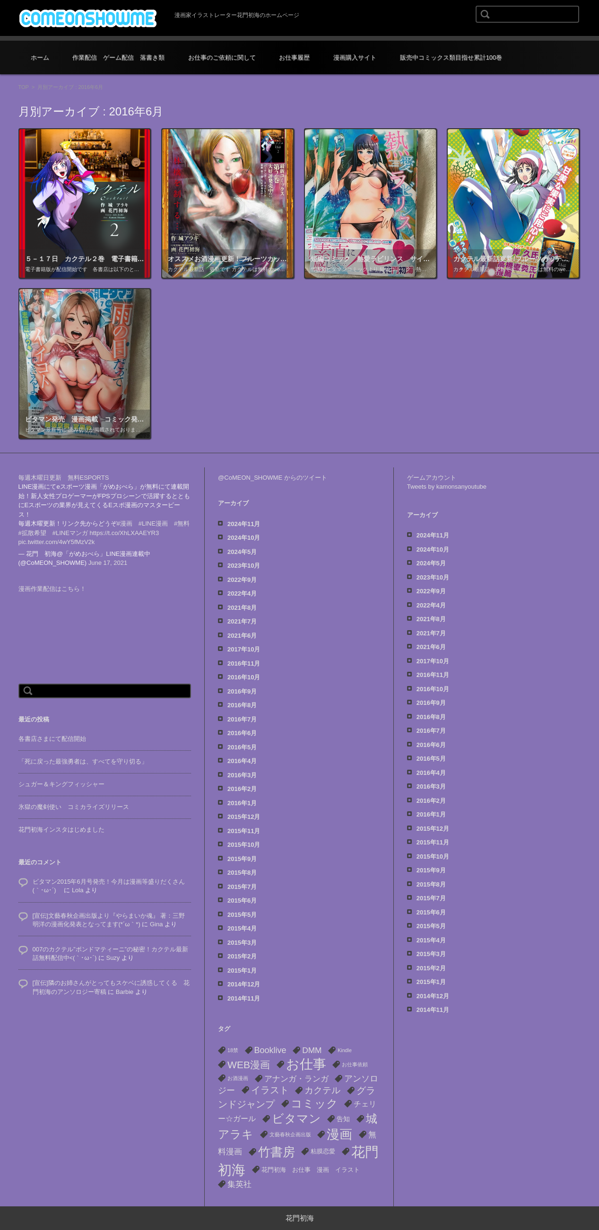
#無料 (182, 523)
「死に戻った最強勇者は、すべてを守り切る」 (83, 761)
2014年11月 (243, 998)
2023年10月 (243, 565)
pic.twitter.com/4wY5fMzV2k (56, 541)
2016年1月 (242, 803)
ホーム (40, 57)
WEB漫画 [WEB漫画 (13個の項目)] (248, 1064)
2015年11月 (243, 831)
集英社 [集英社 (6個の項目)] (239, 1184)
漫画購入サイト (354, 57)
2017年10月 (243, 649)
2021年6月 (242, 635)
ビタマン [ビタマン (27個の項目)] (296, 1118)
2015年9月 (242, 858)
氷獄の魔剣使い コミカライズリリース (73, 806)
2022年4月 (242, 593)
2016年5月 (242, 747)
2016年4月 (242, 760)
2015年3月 (242, 942)
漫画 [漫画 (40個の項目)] (339, 1134)
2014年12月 (243, 984)
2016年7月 (242, 719)
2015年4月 (242, 928)
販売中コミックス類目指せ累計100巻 (451, 57)
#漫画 (124, 523)
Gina (156, 924)
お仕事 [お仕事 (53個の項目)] (306, 1064)
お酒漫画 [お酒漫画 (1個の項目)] (237, 1078)
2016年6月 (242, 733)
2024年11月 (243, 523)
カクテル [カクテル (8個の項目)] (322, 1090)
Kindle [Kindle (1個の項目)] (345, 1050)
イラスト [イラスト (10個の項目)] (270, 1090)
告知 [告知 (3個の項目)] (343, 1119)
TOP (23, 87)
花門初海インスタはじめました (61, 829)
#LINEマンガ (70, 532)
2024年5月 (242, 551)
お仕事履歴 (294, 57)
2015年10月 (243, 844)
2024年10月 (243, 537)
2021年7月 (242, 621)
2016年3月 (242, 775)
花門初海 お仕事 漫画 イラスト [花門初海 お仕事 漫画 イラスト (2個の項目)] (310, 1169)
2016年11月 (243, 663)
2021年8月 (242, 607)
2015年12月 (243, 816)
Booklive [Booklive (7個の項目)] (270, 1050)
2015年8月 (242, 872)
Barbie (125, 991)
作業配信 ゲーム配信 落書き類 (118, 57)
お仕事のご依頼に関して (222, 57)
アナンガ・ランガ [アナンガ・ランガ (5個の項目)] (296, 1078)
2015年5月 (242, 914)
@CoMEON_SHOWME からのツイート (272, 477)
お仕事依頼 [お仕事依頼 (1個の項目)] (355, 1064)
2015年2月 (242, 956)
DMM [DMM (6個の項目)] (311, 1050)
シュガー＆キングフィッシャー (61, 784)
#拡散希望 (32, 532)
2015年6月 (242, 900)
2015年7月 (242, 886)
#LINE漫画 (153, 523)
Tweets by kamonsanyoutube (446, 486)
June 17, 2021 (107, 562)
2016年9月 (242, 691)
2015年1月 (242, 970)
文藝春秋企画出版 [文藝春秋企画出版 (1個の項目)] (290, 1134)
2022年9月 (242, 579)
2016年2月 (242, 788)
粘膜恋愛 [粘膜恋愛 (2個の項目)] (323, 1151)
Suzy (113, 957)
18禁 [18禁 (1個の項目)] (232, 1050)
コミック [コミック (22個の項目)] (314, 1104)
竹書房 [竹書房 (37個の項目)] (276, 1152)
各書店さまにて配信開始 (52, 738)
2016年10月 (243, 677)
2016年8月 (242, 705)
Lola (78, 890)
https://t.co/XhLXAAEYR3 (124, 532)
